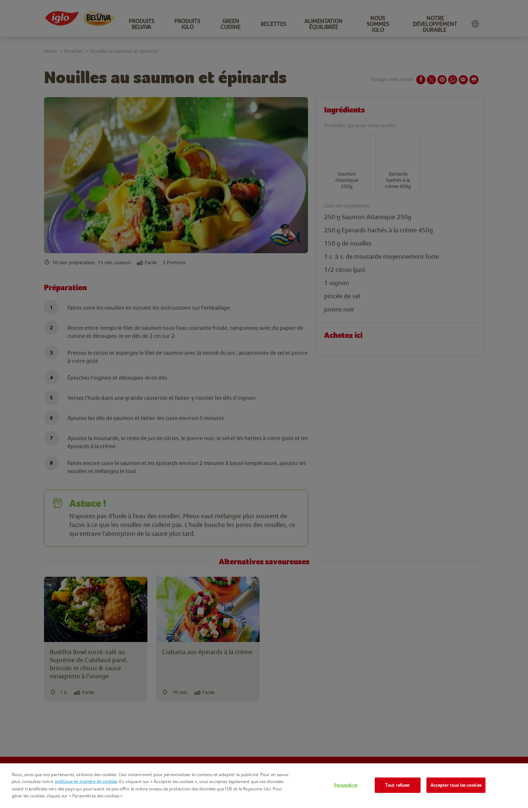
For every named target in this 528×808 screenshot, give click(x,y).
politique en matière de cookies (86, 781)
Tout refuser (397, 785)
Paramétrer (346, 785)
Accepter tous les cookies (455, 785)
